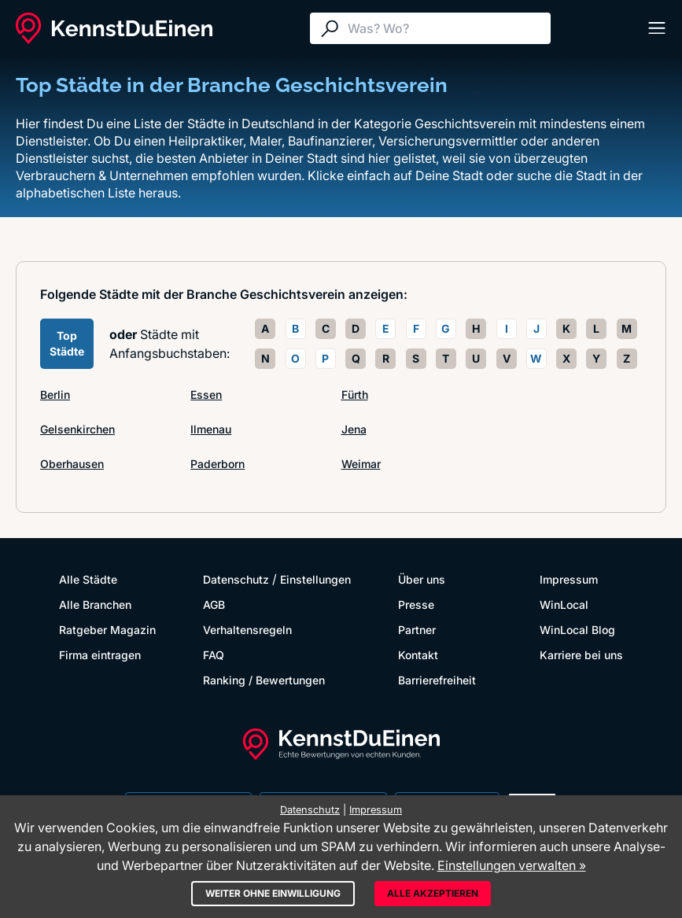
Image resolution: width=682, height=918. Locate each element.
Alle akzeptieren (432, 893)
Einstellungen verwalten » (511, 865)
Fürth (354, 394)
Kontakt (418, 655)
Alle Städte (88, 579)
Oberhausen (72, 463)
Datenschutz (236, 579)
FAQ (213, 655)
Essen (206, 394)
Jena (354, 429)
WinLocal (564, 604)
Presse (416, 604)
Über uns (421, 579)
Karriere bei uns (581, 655)
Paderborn (217, 463)
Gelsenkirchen (77, 429)
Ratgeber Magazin (107, 629)
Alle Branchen (95, 604)
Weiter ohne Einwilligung (273, 893)
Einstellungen (315, 579)
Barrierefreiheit (437, 680)
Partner (417, 629)
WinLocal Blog (577, 629)
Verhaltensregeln (247, 629)
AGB (214, 604)
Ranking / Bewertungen (264, 680)
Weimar (361, 463)
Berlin (55, 394)
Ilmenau (210, 429)
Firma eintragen (100, 655)
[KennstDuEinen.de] (114, 28)
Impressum (569, 579)
